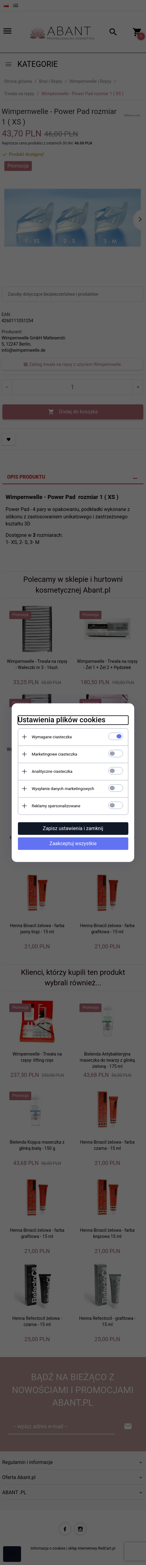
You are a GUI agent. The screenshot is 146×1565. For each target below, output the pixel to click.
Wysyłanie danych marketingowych (62, 788)
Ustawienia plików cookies (61, 720)
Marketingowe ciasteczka (54, 754)
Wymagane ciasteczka (51, 737)
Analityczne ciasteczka (51, 771)
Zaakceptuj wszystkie (73, 843)
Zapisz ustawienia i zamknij (73, 828)
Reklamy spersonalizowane (55, 806)
